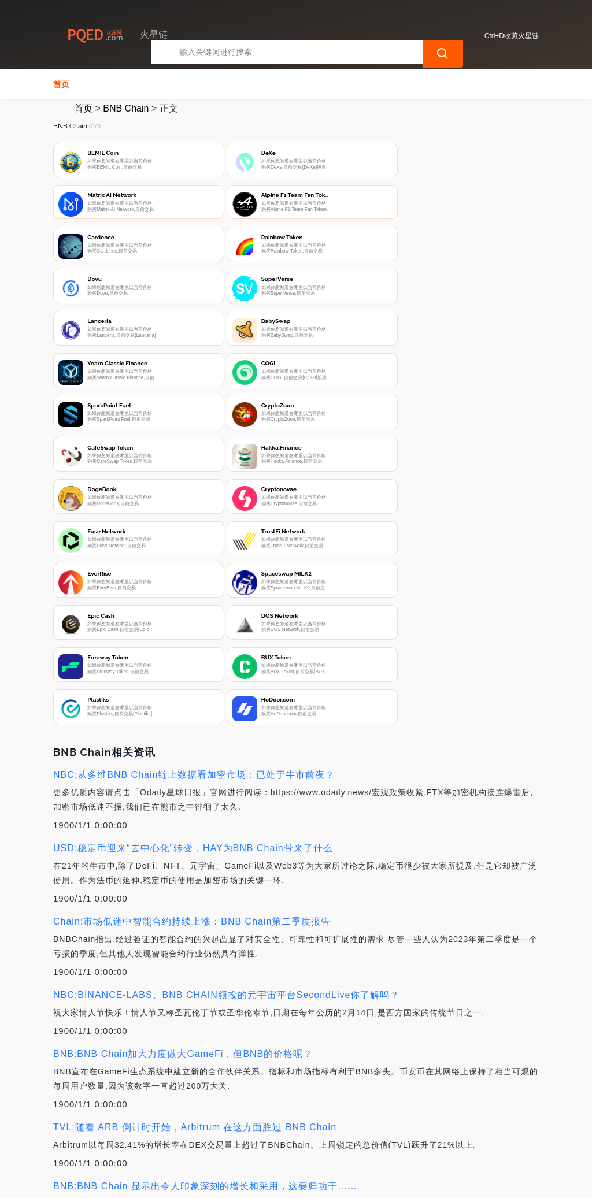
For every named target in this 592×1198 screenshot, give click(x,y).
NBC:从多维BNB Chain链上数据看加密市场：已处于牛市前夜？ (194, 506)
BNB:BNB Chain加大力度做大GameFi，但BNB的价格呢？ (183, 786)
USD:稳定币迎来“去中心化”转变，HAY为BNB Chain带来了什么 (193, 580)
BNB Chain (126, 108)
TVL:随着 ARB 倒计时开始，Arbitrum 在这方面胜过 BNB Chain (194, 859)
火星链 (235, 1182)
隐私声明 (238, 1138)
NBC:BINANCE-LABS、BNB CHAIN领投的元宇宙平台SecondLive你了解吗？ (226, 727)
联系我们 (180, 1138)
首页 (61, 84)
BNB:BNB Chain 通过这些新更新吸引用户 (146, 991)
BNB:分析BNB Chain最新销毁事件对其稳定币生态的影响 (179, 1065)
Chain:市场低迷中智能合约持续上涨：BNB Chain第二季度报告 (192, 653)
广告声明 (295, 1138)
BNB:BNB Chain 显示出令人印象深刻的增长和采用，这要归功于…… (205, 918)
